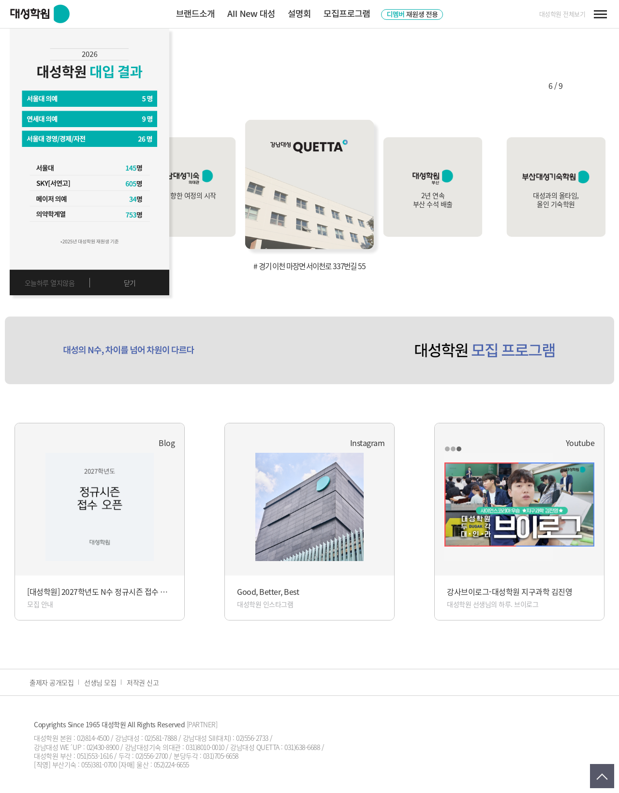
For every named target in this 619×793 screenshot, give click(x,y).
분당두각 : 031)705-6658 (206, 755)
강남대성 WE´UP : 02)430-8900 (76, 747)
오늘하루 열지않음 (50, 283)
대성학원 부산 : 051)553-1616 (73, 755)
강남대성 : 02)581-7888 (146, 738)
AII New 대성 (251, 13)
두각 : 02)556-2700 (143, 755)
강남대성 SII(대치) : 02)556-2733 (225, 738)
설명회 (299, 13)
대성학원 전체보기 (562, 14)
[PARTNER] (202, 724)
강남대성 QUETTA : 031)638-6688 (275, 747)
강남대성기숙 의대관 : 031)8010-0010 (174, 747)
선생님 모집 (100, 682)
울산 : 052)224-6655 (162, 764)
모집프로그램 (347, 13)
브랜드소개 (195, 13)
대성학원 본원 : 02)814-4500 (71, 738)
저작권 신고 (143, 682)
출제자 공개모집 (51, 682)
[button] (521, 85)
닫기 (130, 283)
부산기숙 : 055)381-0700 (84, 764)
